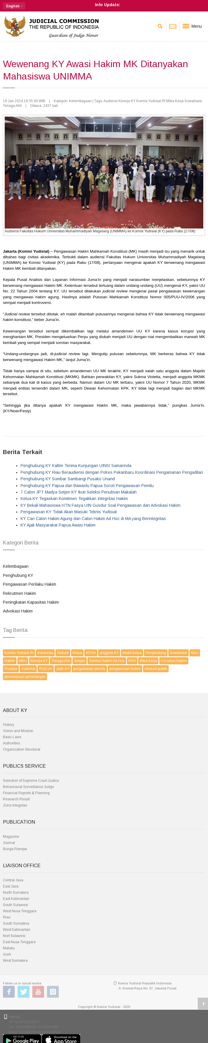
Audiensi (28, 669)
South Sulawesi (15, 905)
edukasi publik (156, 669)
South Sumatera (16, 923)
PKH (132, 661)
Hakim (9, 661)
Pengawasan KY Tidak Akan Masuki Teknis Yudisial (69, 511)
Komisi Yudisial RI (18, 653)
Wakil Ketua (132, 653)
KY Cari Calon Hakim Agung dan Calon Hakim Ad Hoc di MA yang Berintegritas (93, 518)
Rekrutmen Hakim (19, 593)
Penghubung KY (18, 575)
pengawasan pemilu (89, 669)
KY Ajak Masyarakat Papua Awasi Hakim (58, 525)
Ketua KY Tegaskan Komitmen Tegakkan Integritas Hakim (74, 498)
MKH (23, 661)
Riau (7, 917)
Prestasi (10, 669)
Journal (9, 843)
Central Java (13, 880)
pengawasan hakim (125, 669)
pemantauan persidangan (25, 677)
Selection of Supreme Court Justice (31, 781)
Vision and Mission (18, 731)
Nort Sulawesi (14, 936)
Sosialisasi (178, 653)
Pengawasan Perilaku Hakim (29, 584)
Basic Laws (12, 737)
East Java (11, 886)
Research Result (16, 799)
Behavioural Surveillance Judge (28, 787)
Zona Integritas (15, 805)
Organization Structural (21, 749)
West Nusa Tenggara (19, 911)
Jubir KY (62, 669)
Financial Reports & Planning (26, 793)
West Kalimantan (16, 930)
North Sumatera (15, 892)
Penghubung (155, 653)
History (8, 725)
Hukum (63, 653)
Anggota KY (109, 653)
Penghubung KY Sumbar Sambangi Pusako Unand (68, 478)
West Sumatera (15, 960)
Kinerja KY (39, 661)
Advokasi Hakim (18, 611)
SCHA (91, 653)
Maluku (9, 948)
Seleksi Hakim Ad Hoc (107, 661)
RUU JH (45, 669)
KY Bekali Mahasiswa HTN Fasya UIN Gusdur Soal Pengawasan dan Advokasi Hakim (100, 505)
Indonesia (45, 653)
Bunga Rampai (15, 849)
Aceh (7, 954)
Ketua (77, 653)
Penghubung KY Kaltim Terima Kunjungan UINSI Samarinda (76, 465)
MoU (195, 653)
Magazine (11, 837)
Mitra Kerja (148, 661)
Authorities (11, 743)
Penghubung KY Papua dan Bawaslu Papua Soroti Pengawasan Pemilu (87, 485)
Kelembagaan (15, 566)
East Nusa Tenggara (19, 942)
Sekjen (79, 661)
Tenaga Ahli (60, 661)
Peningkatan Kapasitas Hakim (31, 602)
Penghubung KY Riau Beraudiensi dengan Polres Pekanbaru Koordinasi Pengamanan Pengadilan (112, 472)
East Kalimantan (16, 899)
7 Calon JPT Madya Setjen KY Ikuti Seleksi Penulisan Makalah (79, 492)
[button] (14, 5)
